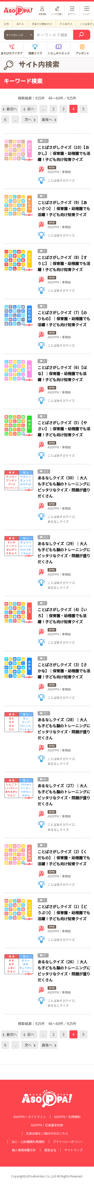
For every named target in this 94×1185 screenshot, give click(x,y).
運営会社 (50, 1149)
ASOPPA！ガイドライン (30, 1116)
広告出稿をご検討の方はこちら (47, 1133)
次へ (28, 119)
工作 (6, 24)
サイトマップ (73, 1149)
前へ (30, 108)
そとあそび (66, 24)
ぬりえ (20, 24)
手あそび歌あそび (42, 24)
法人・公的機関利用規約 (28, 1141)
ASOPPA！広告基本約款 (47, 1125)
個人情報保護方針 (24, 1149)
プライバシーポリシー (68, 1141)
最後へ (47, 119)
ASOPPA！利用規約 (67, 1116)
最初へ (11, 108)
